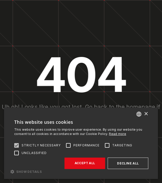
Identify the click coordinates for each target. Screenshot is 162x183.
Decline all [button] (128, 163)
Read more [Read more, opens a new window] (117, 134)
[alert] (81, 143)
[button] (81, 171)
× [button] (146, 114)
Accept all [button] (85, 163)
